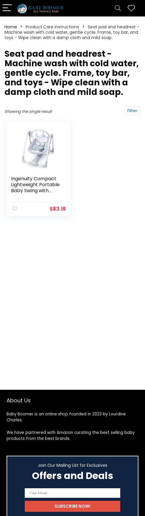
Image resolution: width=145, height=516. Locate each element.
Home (10, 27)
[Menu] (7, 8)
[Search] (118, 8)
